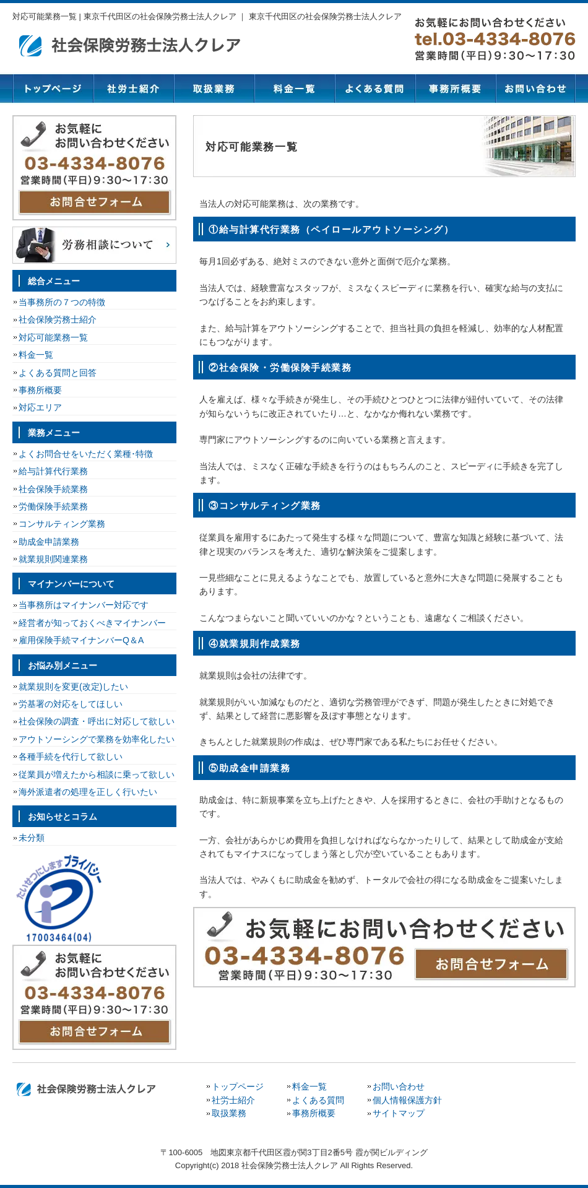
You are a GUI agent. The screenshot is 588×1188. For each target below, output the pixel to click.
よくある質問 (374, 88)
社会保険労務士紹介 (58, 319)
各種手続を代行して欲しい (71, 756)
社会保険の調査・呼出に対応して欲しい (97, 721)
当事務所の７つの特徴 (62, 302)
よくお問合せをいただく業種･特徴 (86, 454)
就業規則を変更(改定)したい (73, 687)
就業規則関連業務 (53, 559)
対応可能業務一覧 (53, 337)
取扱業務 (213, 88)
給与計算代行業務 (53, 471)
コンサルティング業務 (62, 524)
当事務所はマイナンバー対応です (84, 605)
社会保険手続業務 (53, 489)
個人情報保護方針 (407, 1100)
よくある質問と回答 (58, 373)
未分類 (32, 838)
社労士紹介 (133, 88)
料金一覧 (294, 88)
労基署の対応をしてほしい (71, 704)
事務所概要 (455, 88)
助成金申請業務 (49, 542)
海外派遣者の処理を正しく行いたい (88, 792)
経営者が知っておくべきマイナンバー (92, 623)
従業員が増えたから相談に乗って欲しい (97, 774)
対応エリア (40, 407)
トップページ (52, 88)
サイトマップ (399, 1113)
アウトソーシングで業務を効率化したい (97, 739)
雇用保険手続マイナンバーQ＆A (81, 640)
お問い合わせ (535, 88)
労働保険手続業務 (53, 506)
